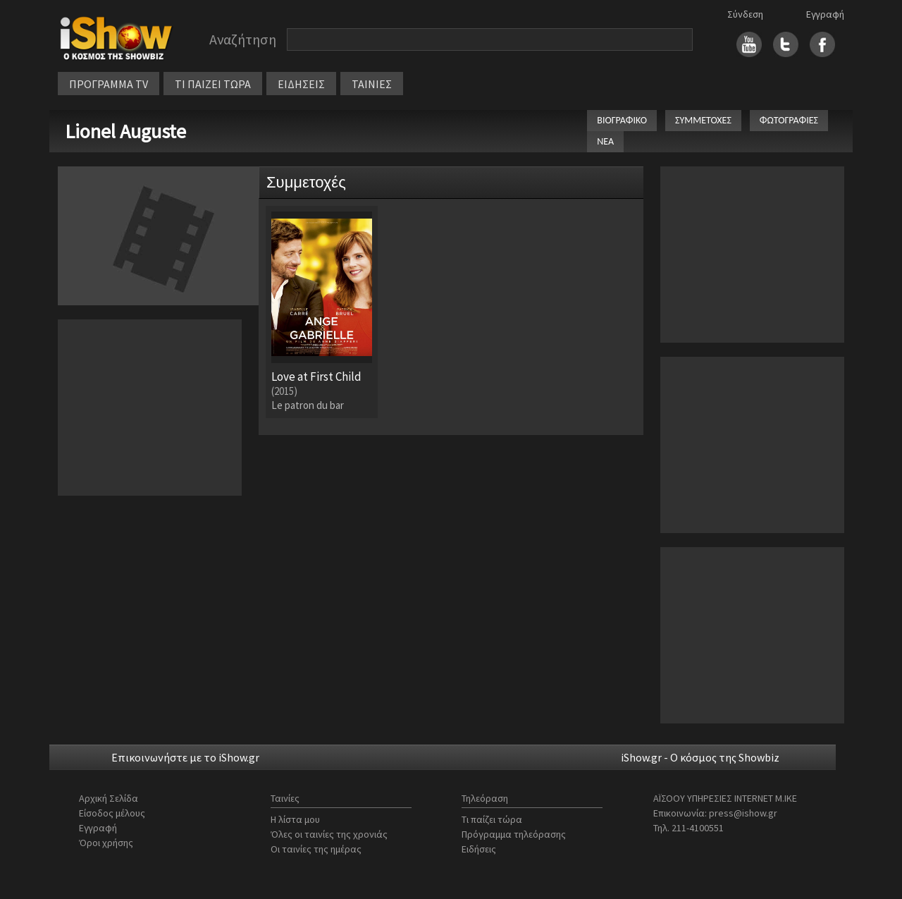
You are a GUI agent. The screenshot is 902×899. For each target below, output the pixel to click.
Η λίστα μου (295, 819)
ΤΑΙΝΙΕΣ (372, 84)
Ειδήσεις (479, 849)
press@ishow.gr (743, 813)
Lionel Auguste (125, 131)
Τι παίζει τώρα (492, 819)
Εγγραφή (825, 14)
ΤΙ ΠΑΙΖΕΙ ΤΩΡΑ (213, 84)
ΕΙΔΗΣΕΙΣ (301, 84)
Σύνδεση (745, 14)
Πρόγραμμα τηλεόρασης (514, 834)
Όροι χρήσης (106, 842)
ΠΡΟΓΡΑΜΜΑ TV (108, 84)
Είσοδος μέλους (112, 813)
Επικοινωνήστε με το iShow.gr (185, 757)
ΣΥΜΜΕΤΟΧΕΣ (703, 120)
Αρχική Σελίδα (108, 798)
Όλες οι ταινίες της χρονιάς (329, 834)
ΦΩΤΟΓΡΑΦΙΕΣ (789, 120)
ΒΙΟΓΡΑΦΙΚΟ (622, 120)
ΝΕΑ (605, 141)
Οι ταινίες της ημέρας (316, 849)
